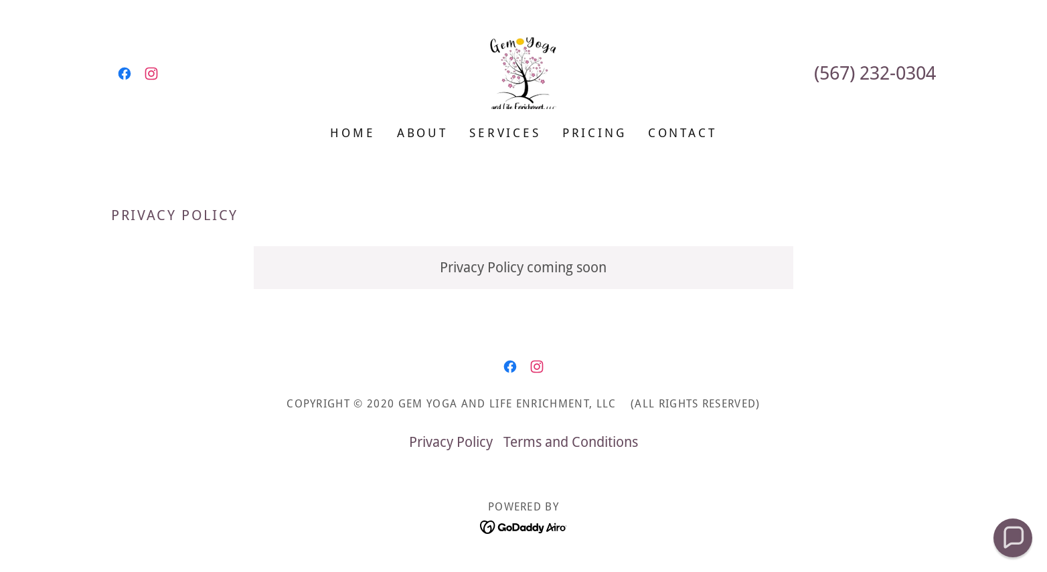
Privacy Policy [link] (451, 442)
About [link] (422, 133)
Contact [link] (682, 133)
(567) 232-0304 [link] (875, 73)
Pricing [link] (594, 133)
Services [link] (505, 133)
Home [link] (352, 133)
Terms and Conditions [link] (570, 442)
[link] (124, 73)
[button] (1013, 538)
